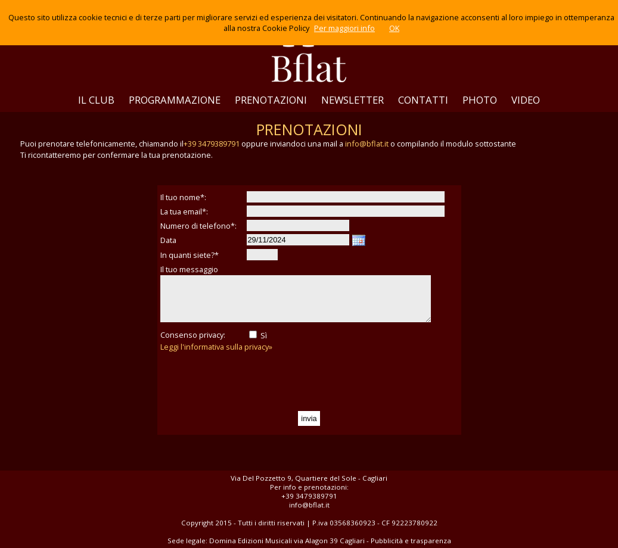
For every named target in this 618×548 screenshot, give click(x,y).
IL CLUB (96, 100)
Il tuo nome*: (183, 197)
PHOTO (479, 100)
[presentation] (250, 382)
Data (168, 240)
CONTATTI (423, 100)
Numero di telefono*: (198, 225)
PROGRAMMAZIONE (175, 100)
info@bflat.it (367, 143)
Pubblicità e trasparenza (411, 540)
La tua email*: (184, 211)
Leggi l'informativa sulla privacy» (216, 346)
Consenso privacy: (192, 334)
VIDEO (525, 100)
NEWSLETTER (352, 100)
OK (394, 28)
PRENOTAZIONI (271, 100)
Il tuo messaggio (189, 269)
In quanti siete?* (189, 255)
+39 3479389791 (212, 143)
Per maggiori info (344, 28)
